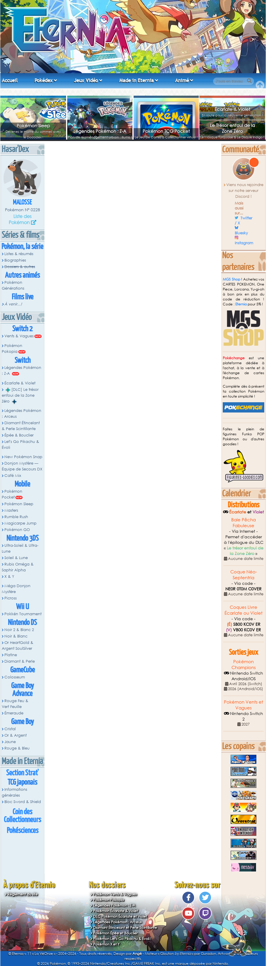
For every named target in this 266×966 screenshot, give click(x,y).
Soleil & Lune (16, 557)
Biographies (15, 260)
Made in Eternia (136, 80)
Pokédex (43, 80)
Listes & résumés (18, 253)
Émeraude (13, 713)
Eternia (241, 304)
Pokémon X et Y (106, 944)
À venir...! (13, 304)
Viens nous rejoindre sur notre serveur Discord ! (244, 190)
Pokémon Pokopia (12, 348)
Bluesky (241, 233)
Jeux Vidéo (86, 80)
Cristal (10, 728)
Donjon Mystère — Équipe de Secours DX (22, 466)
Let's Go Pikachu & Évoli (20, 444)
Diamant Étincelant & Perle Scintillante (21, 425)
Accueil (10, 80)
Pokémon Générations (13, 285)
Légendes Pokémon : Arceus (21, 413)
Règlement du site (23, 894)
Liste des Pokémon (20, 219)
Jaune (10, 741)
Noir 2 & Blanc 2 (19, 629)
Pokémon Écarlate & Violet (115, 910)
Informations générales (14, 792)
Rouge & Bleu (17, 748)
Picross (10, 598)
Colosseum (14, 677)
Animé (182, 80)
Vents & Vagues (19, 336)
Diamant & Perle (19, 661)
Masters (11, 510)
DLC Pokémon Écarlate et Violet (120, 916)
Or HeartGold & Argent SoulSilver (17, 645)
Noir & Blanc (15, 636)
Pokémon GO (17, 529)
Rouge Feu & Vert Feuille (15, 703)
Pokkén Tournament (23, 613)
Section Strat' (22, 773)
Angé (137, 953)
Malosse (22, 202)
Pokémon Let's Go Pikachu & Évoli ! (122, 938)
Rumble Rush (16, 516)
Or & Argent (15, 735)
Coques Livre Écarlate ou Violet (243, 610)
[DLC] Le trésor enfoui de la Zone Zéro (20, 395)
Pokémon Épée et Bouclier (115, 933)
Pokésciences (22, 830)
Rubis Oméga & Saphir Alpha (18, 567)
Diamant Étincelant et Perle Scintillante (125, 927)
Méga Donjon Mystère (16, 588)
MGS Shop (231, 279)
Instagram (244, 242)
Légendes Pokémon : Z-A (99, 131)
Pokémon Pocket (12, 494)
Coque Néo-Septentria (243, 574)
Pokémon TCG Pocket (166, 131)
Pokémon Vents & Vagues (115, 894)
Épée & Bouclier (19, 435)
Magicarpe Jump (20, 523)
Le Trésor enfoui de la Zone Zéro (232, 128)
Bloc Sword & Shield (22, 801)
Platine (10, 654)
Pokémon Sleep (33, 125)
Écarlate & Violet (232, 109)
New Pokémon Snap (23, 456)
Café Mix (12, 475)
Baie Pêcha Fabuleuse (243, 522)
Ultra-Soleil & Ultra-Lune (20, 548)
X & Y (9, 576)
